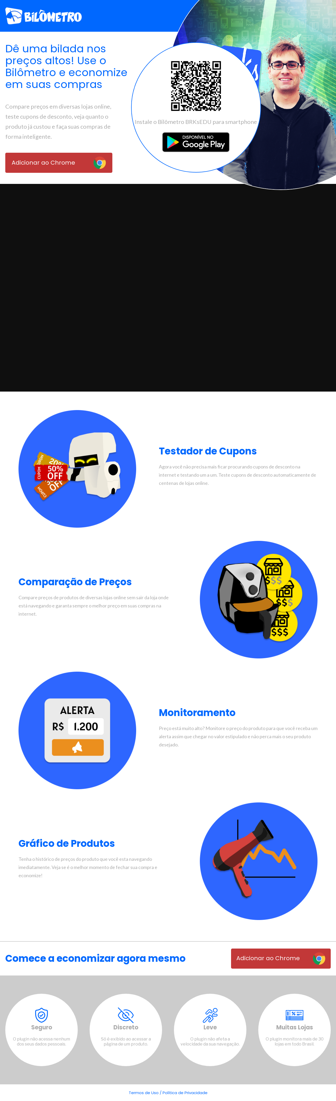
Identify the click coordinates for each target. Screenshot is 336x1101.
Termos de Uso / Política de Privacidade (168, 1092)
